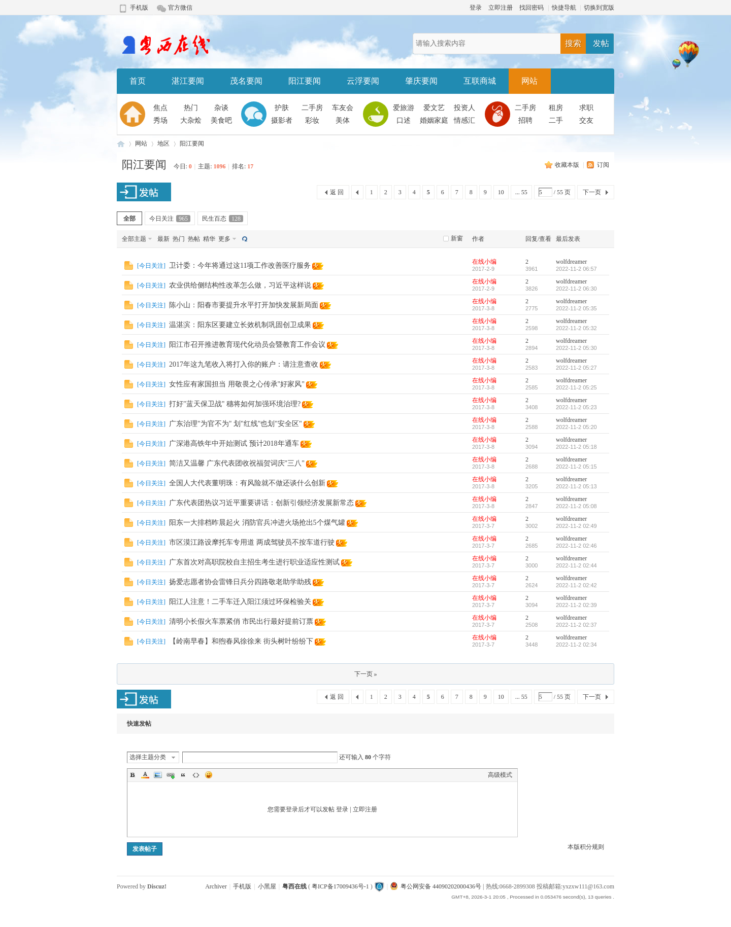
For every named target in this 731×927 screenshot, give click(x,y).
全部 (129, 218)
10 (501, 192)
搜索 (573, 43)
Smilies (209, 775)
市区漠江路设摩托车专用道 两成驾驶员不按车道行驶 (252, 542)
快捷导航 (564, 7)
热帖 (194, 238)
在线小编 (484, 261)
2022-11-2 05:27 (576, 368)
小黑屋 (267, 886)
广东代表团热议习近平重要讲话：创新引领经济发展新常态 (261, 503)
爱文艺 (434, 108)
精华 (209, 238)
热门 (191, 108)
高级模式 (500, 774)
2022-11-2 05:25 (576, 387)
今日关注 (169, 218)
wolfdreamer (571, 261)
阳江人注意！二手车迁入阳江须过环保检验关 (240, 601)
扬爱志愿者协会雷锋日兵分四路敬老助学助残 (240, 582)
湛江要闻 (188, 81)
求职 (586, 108)
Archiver (216, 886)
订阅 (603, 164)
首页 (137, 81)
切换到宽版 (599, 7)
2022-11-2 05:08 (576, 506)
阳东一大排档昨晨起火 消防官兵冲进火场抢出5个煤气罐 (257, 522)
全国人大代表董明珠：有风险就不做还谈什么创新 (247, 483)
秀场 (160, 120)
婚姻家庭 (434, 120)
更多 (224, 238)
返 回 (337, 192)
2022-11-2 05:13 (576, 486)
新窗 (457, 238)
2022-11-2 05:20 (576, 427)
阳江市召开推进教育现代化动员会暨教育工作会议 (247, 344)
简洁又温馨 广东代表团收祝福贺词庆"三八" (237, 463)
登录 (476, 7)
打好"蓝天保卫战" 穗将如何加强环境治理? (235, 404)
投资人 (464, 108)
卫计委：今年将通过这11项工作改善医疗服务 (240, 265)
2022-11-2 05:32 (576, 328)
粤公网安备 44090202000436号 (435, 886)
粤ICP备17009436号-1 (340, 886)
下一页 (592, 192)
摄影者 (281, 120)
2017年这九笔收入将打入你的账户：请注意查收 (243, 364)
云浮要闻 (363, 81)
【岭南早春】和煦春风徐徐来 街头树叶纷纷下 (241, 641)
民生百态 (222, 218)
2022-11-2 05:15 (576, 467)
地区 (163, 143)
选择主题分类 (147, 757)
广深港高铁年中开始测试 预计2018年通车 (234, 443)
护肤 (282, 108)
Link (170, 775)
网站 (529, 81)
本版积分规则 (586, 846)
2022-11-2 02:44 (576, 565)
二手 (556, 120)
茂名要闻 (246, 81)
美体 (343, 120)
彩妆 (312, 120)
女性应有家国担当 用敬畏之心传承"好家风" (237, 384)
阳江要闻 (304, 81)
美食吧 (221, 120)
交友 (586, 120)
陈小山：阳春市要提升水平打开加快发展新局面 (243, 305)
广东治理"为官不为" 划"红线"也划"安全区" (235, 423)
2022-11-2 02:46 (576, 546)
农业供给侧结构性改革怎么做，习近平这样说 (240, 285)
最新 (163, 238)
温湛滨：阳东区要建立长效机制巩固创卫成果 (240, 325)
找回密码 (531, 7)
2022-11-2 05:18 (576, 447)
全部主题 (134, 238)
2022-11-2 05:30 (576, 348)
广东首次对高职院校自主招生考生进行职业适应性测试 (254, 562)
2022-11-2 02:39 (576, 605)
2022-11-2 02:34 (576, 644)
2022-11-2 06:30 (576, 289)
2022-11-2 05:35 (576, 308)
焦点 (160, 108)
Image (158, 775)
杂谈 (221, 108)
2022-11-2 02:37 (576, 625)
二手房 (312, 108)
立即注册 (500, 7)
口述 (403, 120)
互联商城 (479, 81)
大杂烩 (191, 120)
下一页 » (365, 674)
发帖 (601, 43)
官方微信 (180, 7)
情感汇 (464, 120)
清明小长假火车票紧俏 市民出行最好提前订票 (241, 621)
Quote (183, 775)
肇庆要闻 (421, 81)
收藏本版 (568, 164)
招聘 (525, 120)
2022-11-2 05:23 (576, 407)
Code (196, 775)
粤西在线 (121, 143)
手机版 (139, 7)
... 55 (521, 192)
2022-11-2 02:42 (576, 585)
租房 (556, 108)
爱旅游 (403, 108)
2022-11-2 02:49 (576, 526)
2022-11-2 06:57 (576, 269)
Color (145, 775)
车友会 (342, 108)
